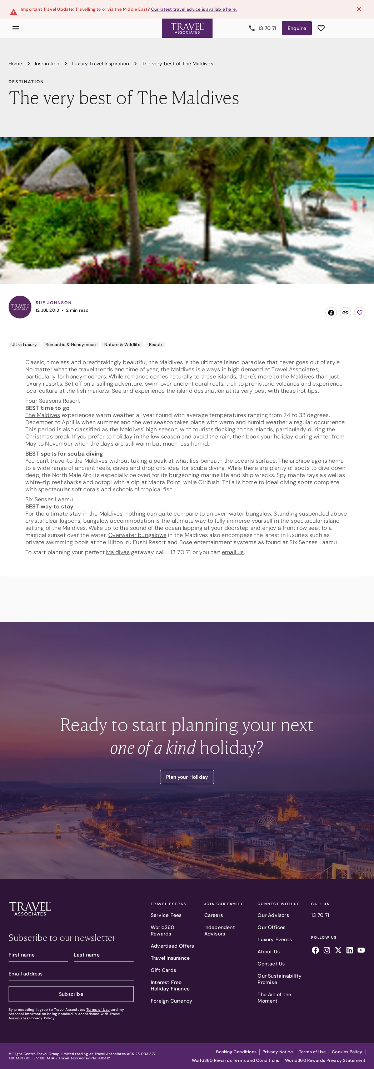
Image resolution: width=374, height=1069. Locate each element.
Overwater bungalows (137, 535)
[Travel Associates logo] (30, 917)
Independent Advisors (219, 930)
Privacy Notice (278, 1052)
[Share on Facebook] (331, 312)
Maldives (118, 552)
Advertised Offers (172, 946)
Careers (213, 915)
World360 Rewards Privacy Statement (325, 1060)
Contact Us (271, 963)
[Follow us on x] (338, 951)
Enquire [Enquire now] (297, 28)
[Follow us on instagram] (327, 951)
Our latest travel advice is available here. (194, 9)
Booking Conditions (236, 1052)
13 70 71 (320, 915)
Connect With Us (279, 904)
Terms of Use (98, 1009)
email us (233, 552)
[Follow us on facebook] (315, 951)
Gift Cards (163, 970)
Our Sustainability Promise (279, 979)
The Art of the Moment (274, 997)
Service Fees (166, 915)
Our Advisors (273, 915)
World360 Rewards (163, 930)
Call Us (320, 904)
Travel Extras (168, 904)
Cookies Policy (347, 1052)
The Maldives (42, 415)
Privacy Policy (41, 1018)
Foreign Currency (171, 1001)
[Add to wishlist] (359, 312)
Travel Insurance (170, 958)
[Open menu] (16, 28)
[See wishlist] (321, 28)
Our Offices (271, 927)
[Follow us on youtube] (361, 951)
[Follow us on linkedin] (349, 951)
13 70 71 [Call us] (263, 28)
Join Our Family (223, 904)
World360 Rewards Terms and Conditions (235, 1060)
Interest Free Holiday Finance (170, 985)
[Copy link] (345, 312)
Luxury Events (275, 939)
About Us (269, 951)
